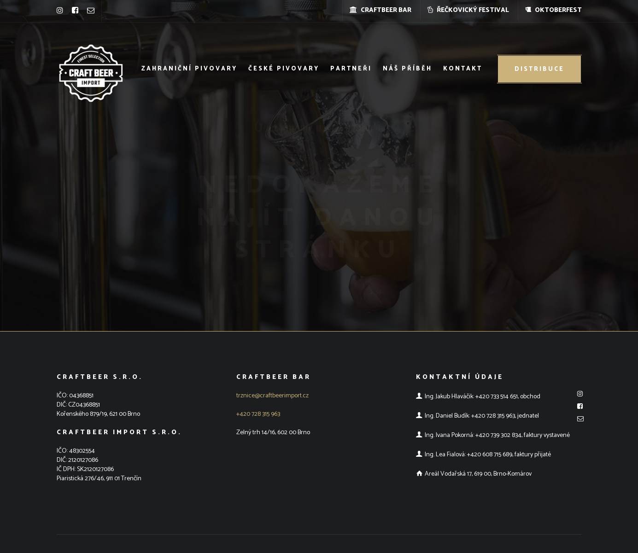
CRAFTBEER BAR (380, 10)
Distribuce (539, 69)
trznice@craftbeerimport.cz (272, 395)
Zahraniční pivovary (189, 69)
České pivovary (283, 69)
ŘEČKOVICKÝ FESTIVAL (468, 10)
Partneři (351, 69)
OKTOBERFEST (553, 10)
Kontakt (462, 69)
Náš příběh (407, 69)
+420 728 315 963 (258, 414)
